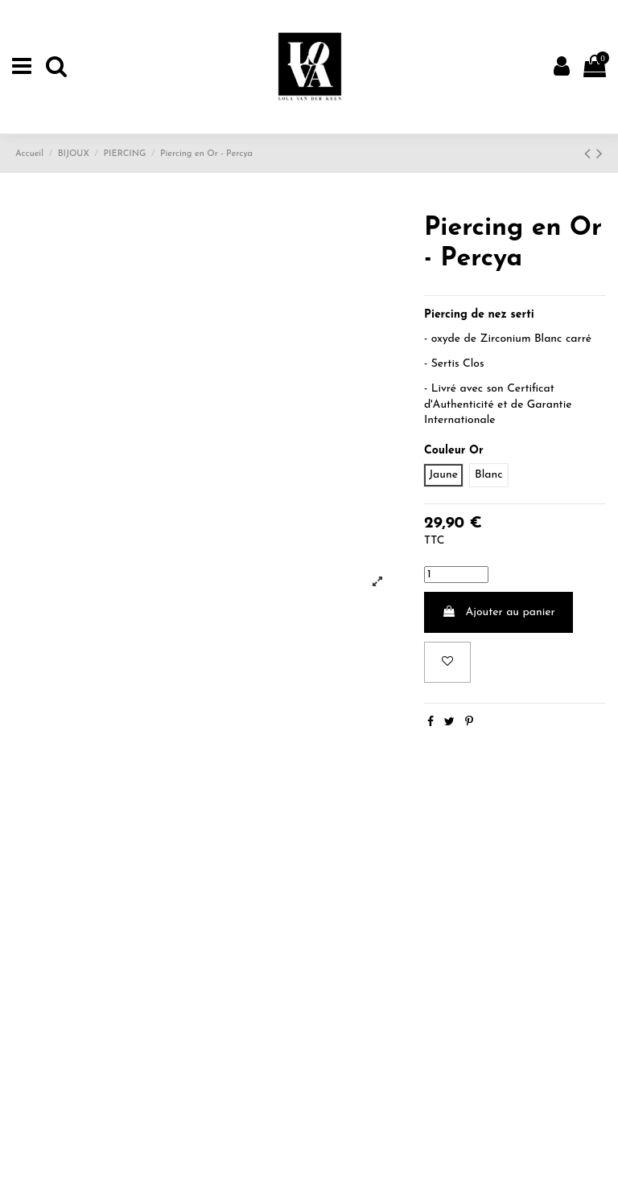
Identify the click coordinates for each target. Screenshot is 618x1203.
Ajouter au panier (498, 612)
